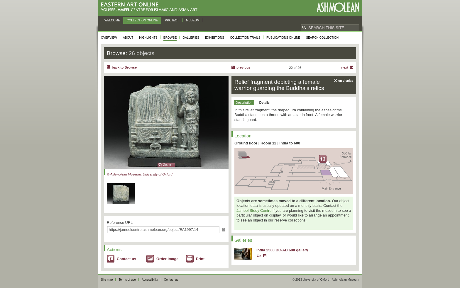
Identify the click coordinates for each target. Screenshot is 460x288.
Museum (192, 20)
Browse (170, 37)
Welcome (112, 20)
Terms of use (127, 279)
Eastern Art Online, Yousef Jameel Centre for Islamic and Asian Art (150, 7)
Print (200, 259)
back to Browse (124, 67)
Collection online (142, 20)
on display (345, 80)
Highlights (148, 37)
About (128, 37)
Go (259, 256)
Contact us (126, 259)
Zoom (167, 164)
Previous (243, 67)
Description (244, 102)
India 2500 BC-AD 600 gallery (282, 250)
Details (264, 102)
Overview (109, 37)
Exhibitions (214, 37)
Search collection (322, 37)
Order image (167, 259)
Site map (107, 279)
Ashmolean (338, 7)
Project (172, 20)
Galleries (190, 37)
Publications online (283, 37)
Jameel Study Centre (254, 210)
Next (344, 67)
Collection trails (245, 37)
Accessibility (150, 279)
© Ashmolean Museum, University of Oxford (139, 174)
